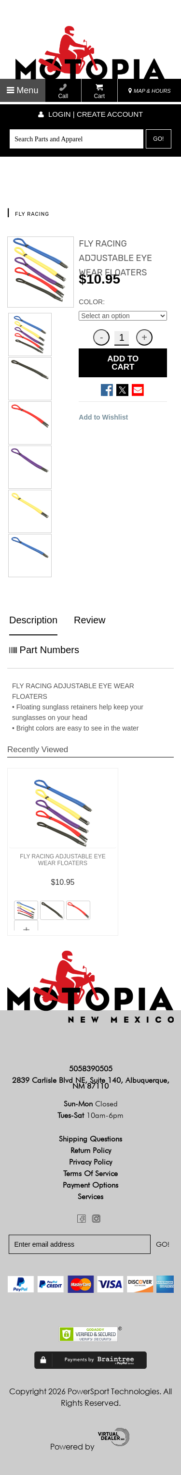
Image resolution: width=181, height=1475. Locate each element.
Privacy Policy (90, 1161)
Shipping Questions (90, 1138)
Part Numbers (44, 650)
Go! (158, 139)
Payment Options (90, 1185)
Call (63, 91)
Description (33, 620)
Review (90, 620)
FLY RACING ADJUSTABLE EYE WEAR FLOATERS (62, 860)
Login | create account (90, 114)
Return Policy (90, 1150)
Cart (99, 91)
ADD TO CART (123, 363)
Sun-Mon (91, 1103)
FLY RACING (32, 214)
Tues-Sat (90, 1115)
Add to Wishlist (103, 417)
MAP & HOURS (149, 91)
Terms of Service (90, 1173)
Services (90, 1196)
